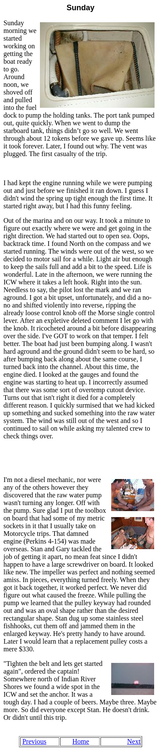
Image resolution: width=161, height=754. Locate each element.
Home (81, 741)
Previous (34, 741)
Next (133, 741)
